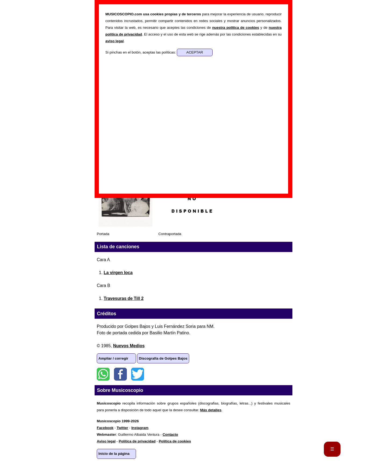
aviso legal (114, 41)
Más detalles (210, 410)
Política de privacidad (137, 441)
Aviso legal (106, 441)
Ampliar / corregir (113, 358)
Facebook (120, 374)
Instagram (140, 428)
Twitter (137, 374)
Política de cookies (175, 441)
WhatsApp (103, 374)
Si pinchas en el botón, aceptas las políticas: (141, 52)
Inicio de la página (114, 454)
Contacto (170, 434)
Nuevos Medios (129, 345)
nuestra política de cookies (235, 28)
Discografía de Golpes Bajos (163, 358)
